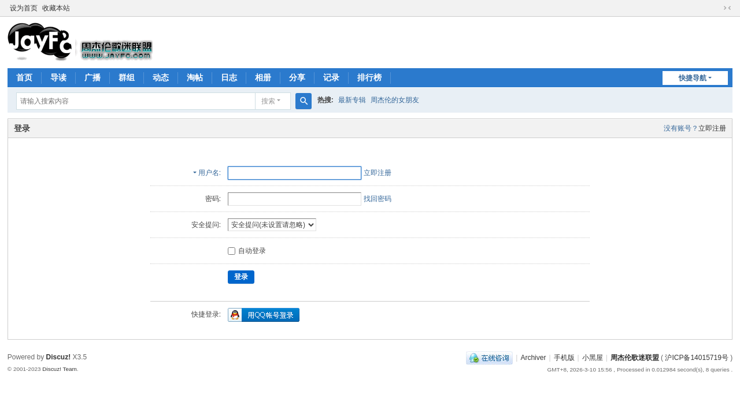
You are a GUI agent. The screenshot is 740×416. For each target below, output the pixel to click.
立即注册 (712, 128)
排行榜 (369, 77)
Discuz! (58, 357)
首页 (24, 77)
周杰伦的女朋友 (395, 100)
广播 (92, 77)
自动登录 (247, 251)
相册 (263, 77)
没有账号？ (681, 128)
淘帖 (195, 77)
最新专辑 (352, 100)
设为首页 (24, 8)
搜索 (268, 101)
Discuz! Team (59, 369)
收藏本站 (56, 8)
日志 (229, 77)
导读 (58, 77)
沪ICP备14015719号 (696, 358)
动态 (161, 77)
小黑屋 (592, 358)
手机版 (564, 358)
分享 (297, 77)
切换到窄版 (727, 8)
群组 (127, 77)
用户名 (208, 173)
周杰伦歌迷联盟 (634, 358)
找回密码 (377, 199)
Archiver (533, 358)
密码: (213, 199)
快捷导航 (692, 78)
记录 (331, 77)
